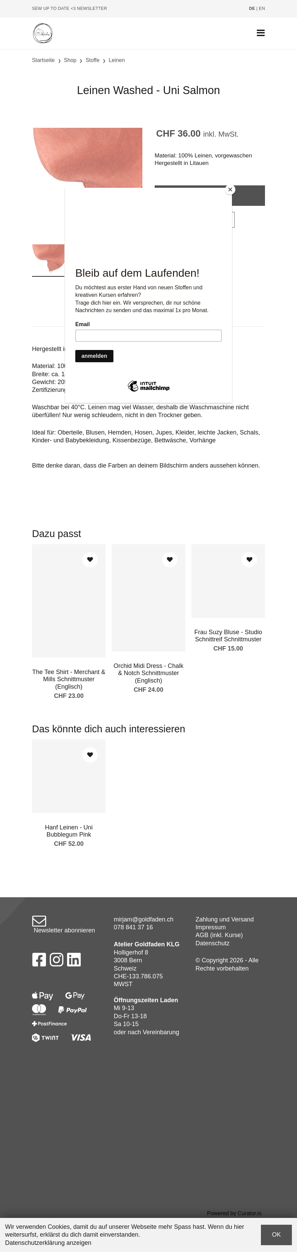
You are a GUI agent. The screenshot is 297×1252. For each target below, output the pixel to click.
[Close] (230, 189)
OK (276, 1234)
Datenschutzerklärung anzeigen (48, 1242)
